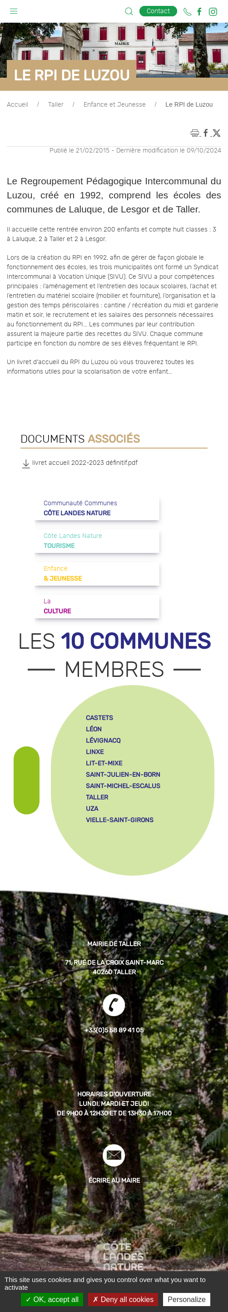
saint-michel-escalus (123, 786)
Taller (56, 105)
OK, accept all (52, 1299)
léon (94, 729)
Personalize (187, 1299)
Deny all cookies (123, 1299)
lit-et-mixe (104, 763)
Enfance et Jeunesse (115, 105)
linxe (95, 752)
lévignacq (103, 741)
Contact (158, 11)
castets (99, 718)
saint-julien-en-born (123, 775)
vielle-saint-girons (120, 820)
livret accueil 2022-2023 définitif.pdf (79, 463)
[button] (13, 9)
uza (92, 809)
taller (97, 797)
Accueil (17, 105)
